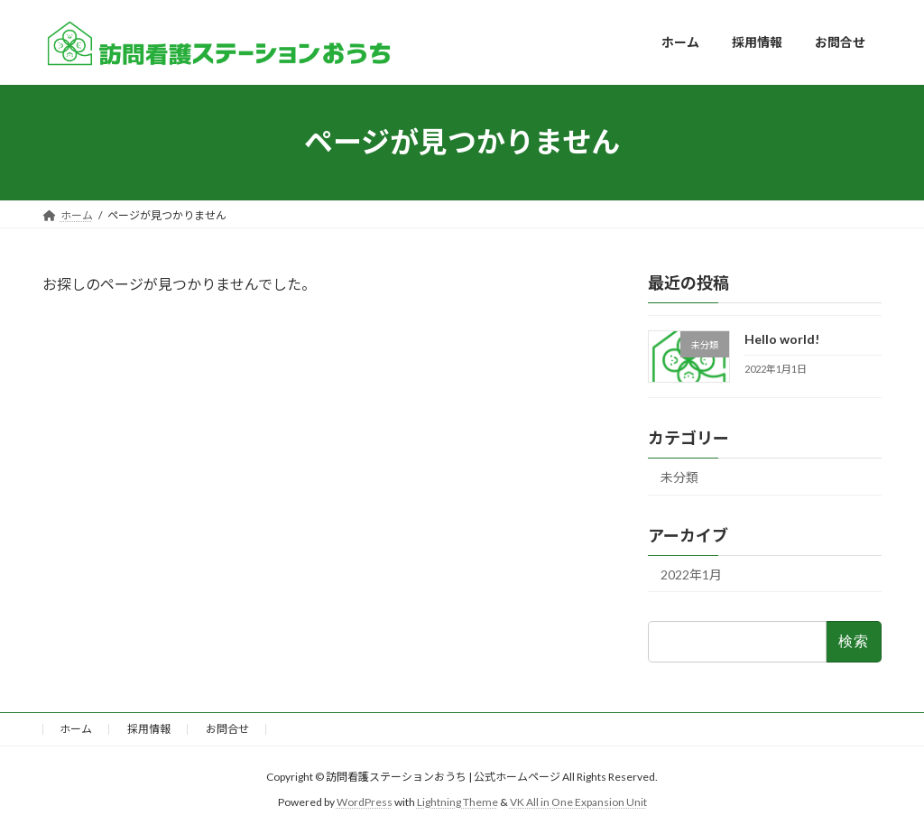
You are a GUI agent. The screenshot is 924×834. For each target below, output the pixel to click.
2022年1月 (691, 573)
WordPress (365, 803)
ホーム (76, 729)
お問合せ (227, 729)
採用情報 (149, 729)
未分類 (679, 476)
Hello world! (781, 339)
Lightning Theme (457, 803)
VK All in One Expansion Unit (578, 803)
